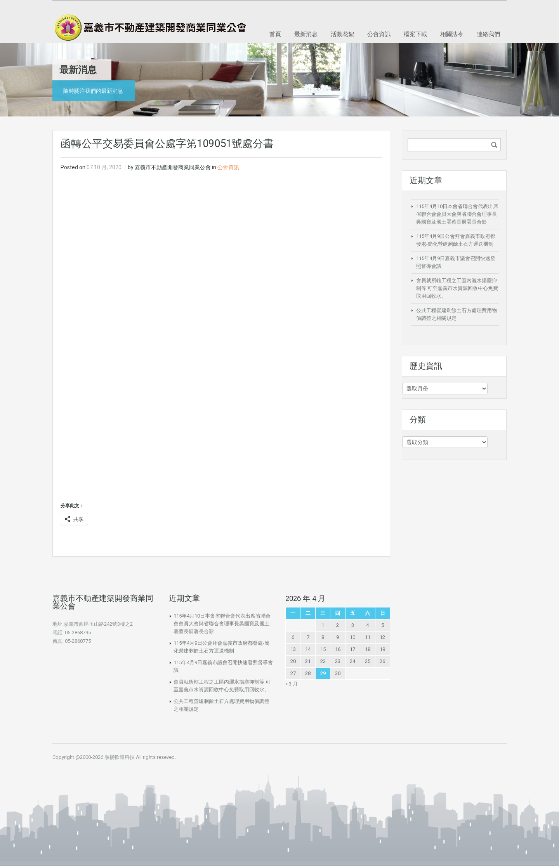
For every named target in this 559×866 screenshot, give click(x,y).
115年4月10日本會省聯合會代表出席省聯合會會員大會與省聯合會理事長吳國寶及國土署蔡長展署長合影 (457, 214)
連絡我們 (488, 33)
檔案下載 (415, 33)
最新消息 (306, 33)
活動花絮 (342, 33)
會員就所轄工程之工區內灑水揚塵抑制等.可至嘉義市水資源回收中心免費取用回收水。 (457, 288)
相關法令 (452, 33)
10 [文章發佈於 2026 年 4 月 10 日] (352, 637)
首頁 (275, 33)
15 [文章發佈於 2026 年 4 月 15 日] (323, 649)
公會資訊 (379, 33)
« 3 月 (291, 684)
